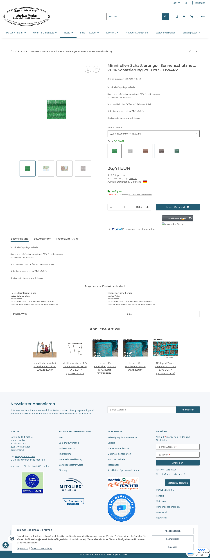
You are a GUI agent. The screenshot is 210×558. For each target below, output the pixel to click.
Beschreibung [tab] (20, 238)
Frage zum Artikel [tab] (67, 238)
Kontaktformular (40, 466)
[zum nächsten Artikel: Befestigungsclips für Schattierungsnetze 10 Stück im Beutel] (196, 51)
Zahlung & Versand (69, 442)
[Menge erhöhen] (147, 207)
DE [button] (186, 2)
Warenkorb (161, 512)
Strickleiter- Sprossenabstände (124, 470)
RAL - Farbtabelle (116, 459)
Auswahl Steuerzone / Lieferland (127, 181)
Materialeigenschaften (119, 453)
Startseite (200, 2)
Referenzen (114, 464)
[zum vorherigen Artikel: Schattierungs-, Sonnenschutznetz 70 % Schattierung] (190, 51)
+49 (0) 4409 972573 (25, 456)
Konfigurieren (172, 539)
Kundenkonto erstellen (168, 506)
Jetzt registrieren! (176, 474)
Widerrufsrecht (67, 448)
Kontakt (160, 495)
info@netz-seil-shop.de (130, 118)
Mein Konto (162, 501)
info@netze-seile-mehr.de (31, 459)
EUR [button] (175, 2)
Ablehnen (172, 547)
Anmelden (177, 462)
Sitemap (63, 470)
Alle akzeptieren (173, 531)
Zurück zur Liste (20, 51)
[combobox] (154, 133)
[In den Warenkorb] (13, 61)
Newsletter (161, 517)
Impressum (22, 548)
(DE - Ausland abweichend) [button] (140, 194)
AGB (61, 437)
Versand (133, 178)
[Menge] (124, 207)
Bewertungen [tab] (42, 238)
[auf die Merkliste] (96, 69)
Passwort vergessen (166, 469)
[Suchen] (134, 16)
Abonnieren (188, 409)
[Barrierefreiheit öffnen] (5, 545)
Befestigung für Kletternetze (122, 437)
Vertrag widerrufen (178, 482)
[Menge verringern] (111, 207)
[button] (177, 16)
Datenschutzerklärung (41, 548)
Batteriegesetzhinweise (71, 464)
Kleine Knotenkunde (118, 448)
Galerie (111, 442)
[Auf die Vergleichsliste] (88, 69)
